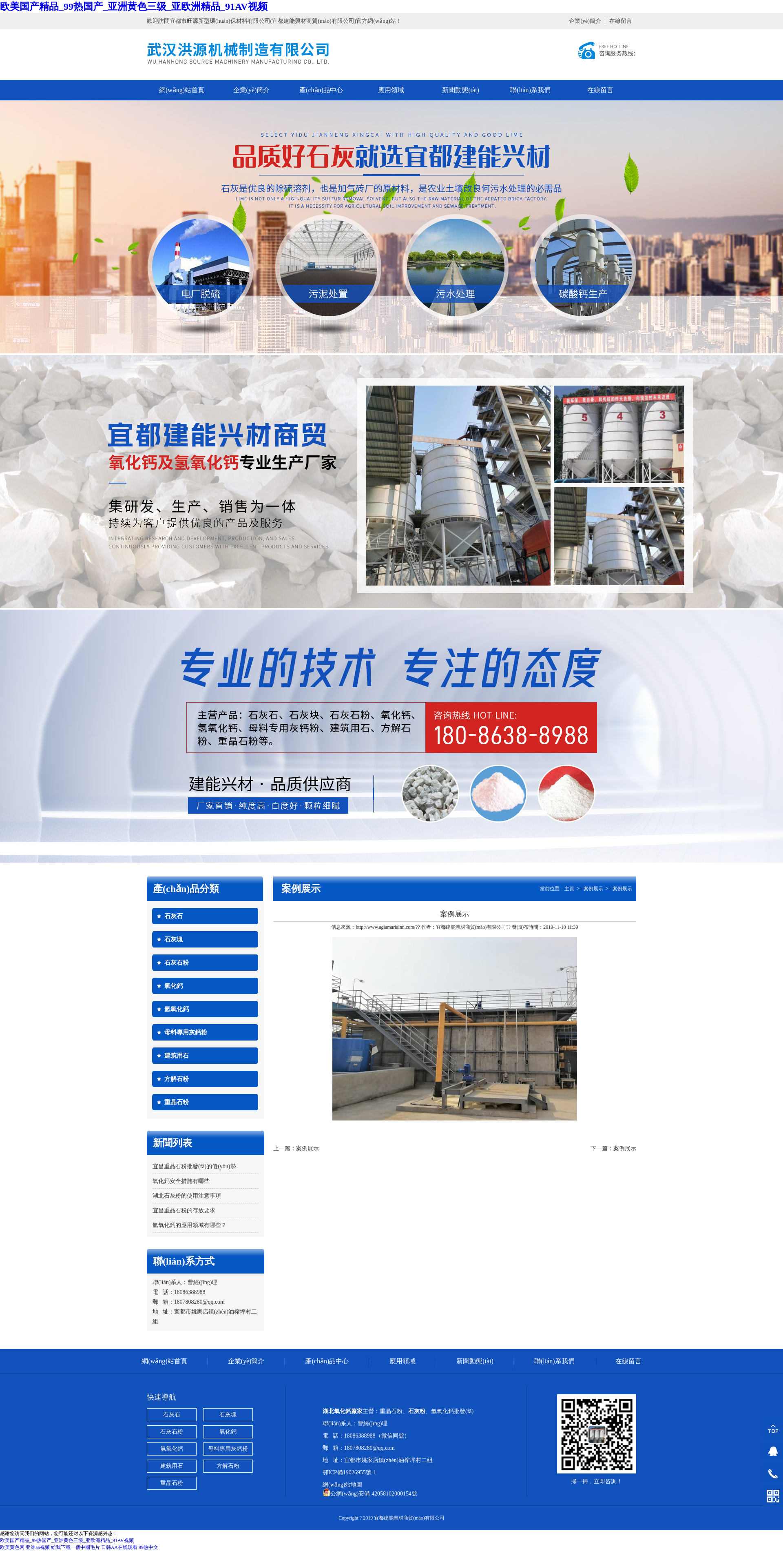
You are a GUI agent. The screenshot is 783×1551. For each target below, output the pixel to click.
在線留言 (620, 21)
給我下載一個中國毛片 (75, 1547)
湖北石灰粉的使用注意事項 (187, 1196)
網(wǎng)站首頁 (181, 90)
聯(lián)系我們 (530, 90)
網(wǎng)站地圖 (342, 1485)
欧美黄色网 (12, 1547)
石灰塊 (173, 939)
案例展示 (593, 889)
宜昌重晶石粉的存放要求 (184, 1210)
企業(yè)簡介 (585, 21)
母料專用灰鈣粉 (185, 1032)
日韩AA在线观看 (119, 1547)
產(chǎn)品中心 (321, 90)
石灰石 (173, 916)
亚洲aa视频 (38, 1547)
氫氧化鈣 (176, 1009)
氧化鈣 (173, 986)
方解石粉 (176, 1079)
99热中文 (148, 1547)
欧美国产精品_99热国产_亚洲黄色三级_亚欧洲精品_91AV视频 (134, 6)
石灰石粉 (176, 962)
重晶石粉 (176, 1102)
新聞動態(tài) (460, 90)
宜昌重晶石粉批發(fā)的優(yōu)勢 (194, 1166)
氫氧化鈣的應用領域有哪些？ (190, 1225)
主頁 (569, 889)
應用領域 (391, 90)
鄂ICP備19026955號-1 (349, 1472)
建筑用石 (176, 1055)
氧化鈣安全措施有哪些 (181, 1181)
